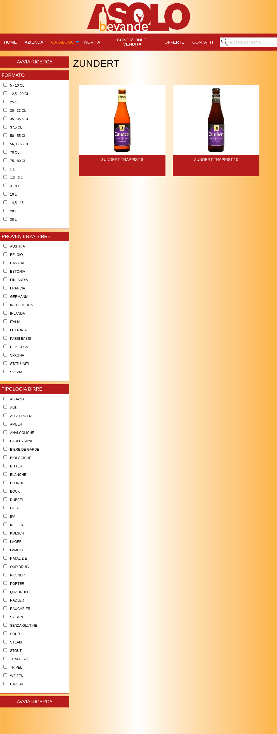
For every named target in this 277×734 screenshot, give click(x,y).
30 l (13, 220)
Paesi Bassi (20, 339)
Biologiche (20, 458)
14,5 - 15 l (18, 203)
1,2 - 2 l (16, 178)
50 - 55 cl (18, 136)
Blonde (17, 483)
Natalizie (18, 558)
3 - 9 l (15, 186)
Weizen (16, 676)
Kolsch (17, 533)
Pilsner (17, 575)
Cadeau (17, 684)
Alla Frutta (21, 416)
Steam (16, 642)
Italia (15, 322)
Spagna (17, 355)
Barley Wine (22, 441)
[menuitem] (10, 41)
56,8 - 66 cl (19, 144)
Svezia (16, 372)
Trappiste (19, 659)
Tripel (16, 667)
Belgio (16, 255)
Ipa (12, 517)
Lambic (16, 550)
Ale (13, 408)
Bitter (16, 466)
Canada (17, 263)
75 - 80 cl (18, 161)
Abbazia (17, 399)
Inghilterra (21, 305)
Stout (16, 651)
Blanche (18, 475)
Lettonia (18, 330)
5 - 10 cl (17, 85)
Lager (16, 542)
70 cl (14, 153)
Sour (15, 634)
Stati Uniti (19, 364)
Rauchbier (20, 609)
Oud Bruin (19, 567)
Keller (16, 525)
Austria (17, 246)
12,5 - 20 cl (19, 94)
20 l (13, 211)
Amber (16, 424)
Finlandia (19, 280)
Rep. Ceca (19, 347)
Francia (17, 288)
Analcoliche (22, 433)
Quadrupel (20, 592)
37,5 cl (16, 127)
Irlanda (17, 313)
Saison (16, 617)
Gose (15, 508)
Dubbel (17, 500)
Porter (17, 584)
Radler (17, 600)
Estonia (17, 272)
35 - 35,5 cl (19, 119)
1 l (12, 169)
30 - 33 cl (18, 111)
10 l (13, 194)
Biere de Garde (24, 450)
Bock (15, 491)
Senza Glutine (23, 626)
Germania (19, 297)
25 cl (14, 102)
